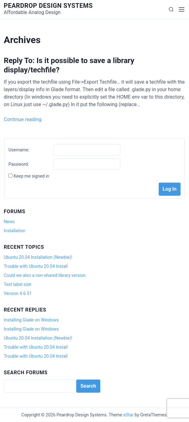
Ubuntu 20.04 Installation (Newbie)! (38, 257)
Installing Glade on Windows (31, 319)
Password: (18, 164)
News (9, 221)
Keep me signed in (31, 176)
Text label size (17, 284)
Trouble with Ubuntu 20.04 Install (36, 266)
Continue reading (23, 119)
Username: (18, 149)
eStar (128, 414)
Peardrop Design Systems (48, 5)
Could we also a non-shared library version (45, 275)
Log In (170, 189)
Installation (14, 230)
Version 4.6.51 (18, 293)
